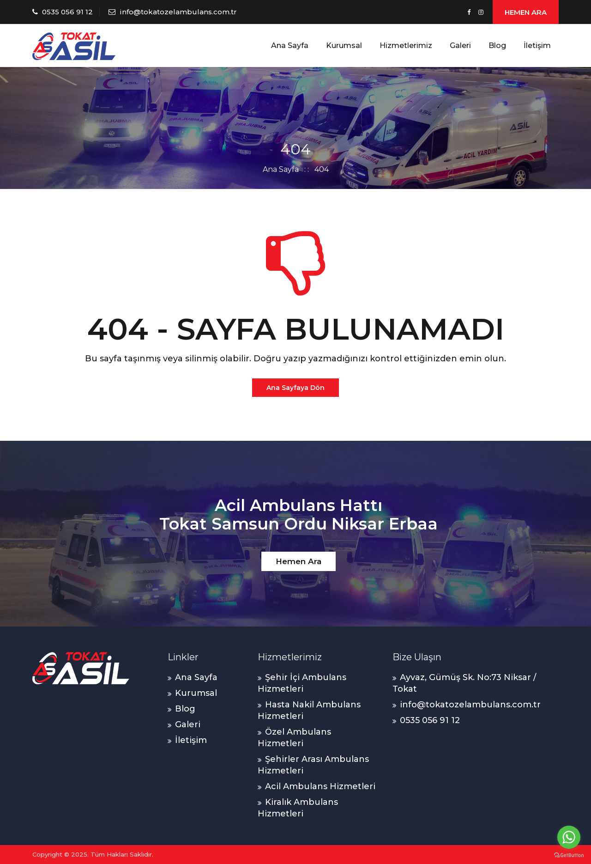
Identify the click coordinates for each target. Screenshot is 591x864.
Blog (497, 45)
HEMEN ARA (526, 12)
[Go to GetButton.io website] (569, 855)
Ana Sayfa (289, 45)
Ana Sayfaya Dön (295, 387)
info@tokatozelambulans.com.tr (178, 11)
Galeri (460, 45)
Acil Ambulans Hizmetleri (320, 786)
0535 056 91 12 (67, 11)
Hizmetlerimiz (406, 45)
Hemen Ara (298, 561)
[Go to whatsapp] (568, 837)
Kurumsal (344, 45)
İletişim (537, 45)
